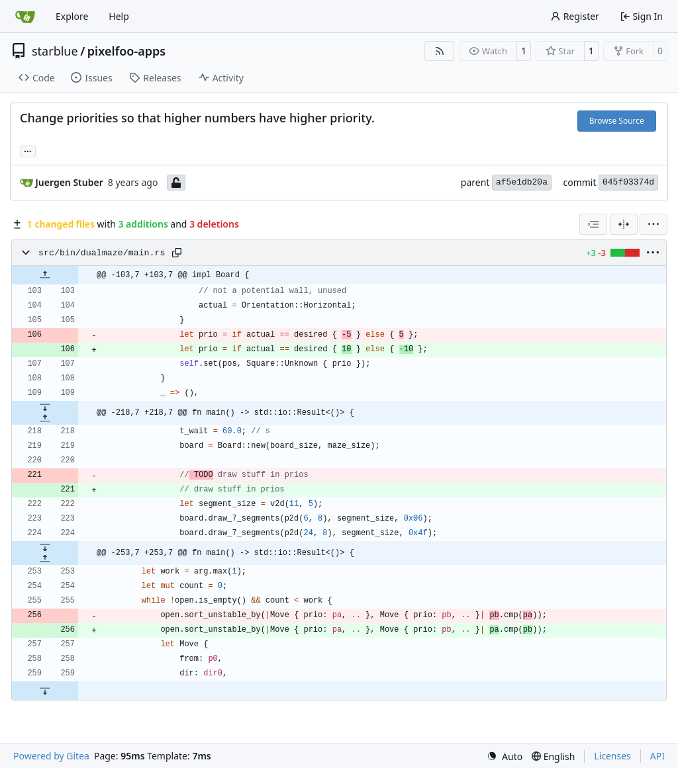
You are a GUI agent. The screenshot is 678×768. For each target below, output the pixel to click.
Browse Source (616, 120)
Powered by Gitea (51, 755)
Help (119, 16)
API (657, 755)
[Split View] (624, 224)
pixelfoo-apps (126, 51)
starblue (55, 51)
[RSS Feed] (439, 51)
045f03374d (628, 182)
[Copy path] (177, 252)
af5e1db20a (522, 182)
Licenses (612, 755)
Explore (72, 16)
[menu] (653, 224)
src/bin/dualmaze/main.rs (102, 253)
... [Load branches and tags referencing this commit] (28, 150)
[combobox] (593, 224)
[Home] (25, 16)
